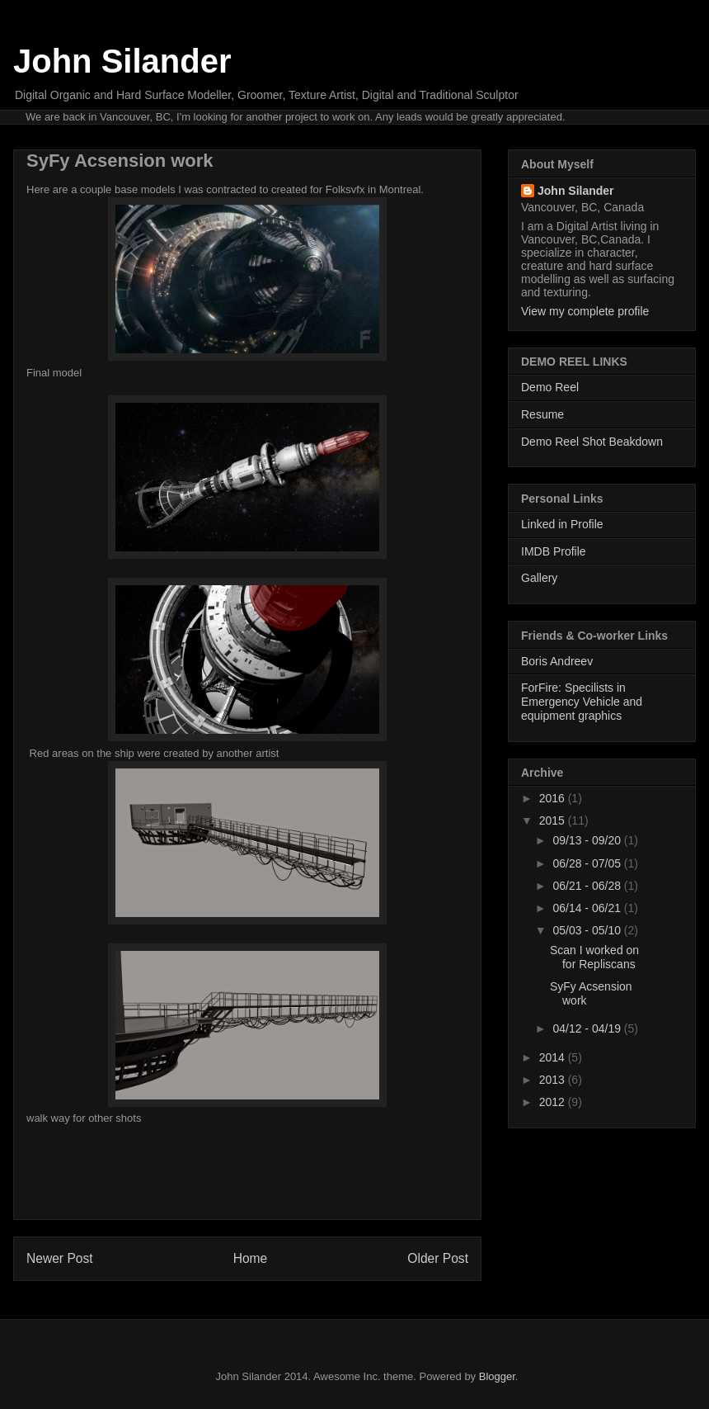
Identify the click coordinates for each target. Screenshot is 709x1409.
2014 (553, 1057)
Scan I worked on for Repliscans (594, 957)
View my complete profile (585, 311)
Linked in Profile (562, 524)
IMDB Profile (553, 551)
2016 (553, 798)
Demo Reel (550, 387)
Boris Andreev (557, 661)
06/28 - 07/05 (587, 863)
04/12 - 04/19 (587, 1028)
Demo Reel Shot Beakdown (592, 441)
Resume (542, 414)
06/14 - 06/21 (587, 908)
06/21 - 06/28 (587, 885)
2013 (553, 1079)
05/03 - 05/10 (587, 930)
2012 (553, 1102)
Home (250, 1258)
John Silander (122, 61)
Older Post (437, 1258)
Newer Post (59, 1258)
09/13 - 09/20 (587, 840)
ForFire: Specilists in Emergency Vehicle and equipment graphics (581, 701)
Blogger (497, 1376)
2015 (553, 820)
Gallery (539, 577)
